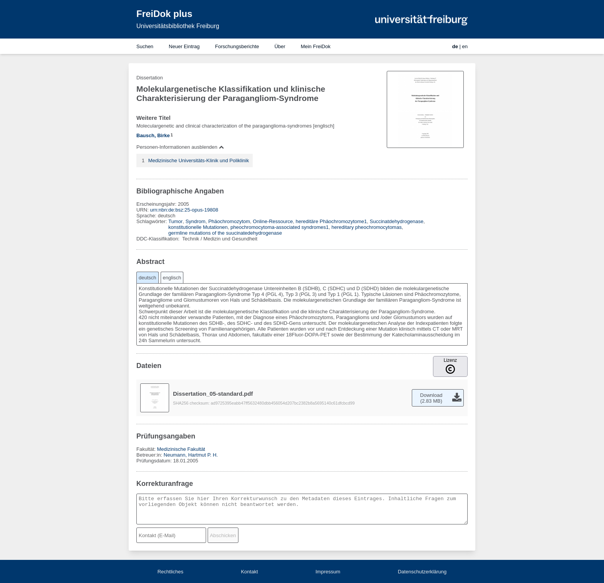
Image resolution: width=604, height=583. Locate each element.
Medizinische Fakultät (181, 449)
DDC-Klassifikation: (158, 239)
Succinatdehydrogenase (397, 221)
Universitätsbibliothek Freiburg (177, 26)
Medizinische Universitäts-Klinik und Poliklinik (198, 160)
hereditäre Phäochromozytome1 (331, 221)
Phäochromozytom (229, 221)
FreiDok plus (164, 13)
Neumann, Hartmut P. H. (191, 455)
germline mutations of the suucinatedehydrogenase (225, 233)
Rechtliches (170, 572)
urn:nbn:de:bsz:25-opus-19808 (184, 210)
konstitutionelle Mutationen (198, 227)
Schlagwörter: (152, 221)
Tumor (175, 221)
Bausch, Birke (153, 135)
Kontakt (249, 572)
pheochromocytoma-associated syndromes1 (279, 227)
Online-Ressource (273, 221)
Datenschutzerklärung (422, 572)
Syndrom (195, 221)
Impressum (327, 572)
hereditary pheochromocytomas (367, 227)
